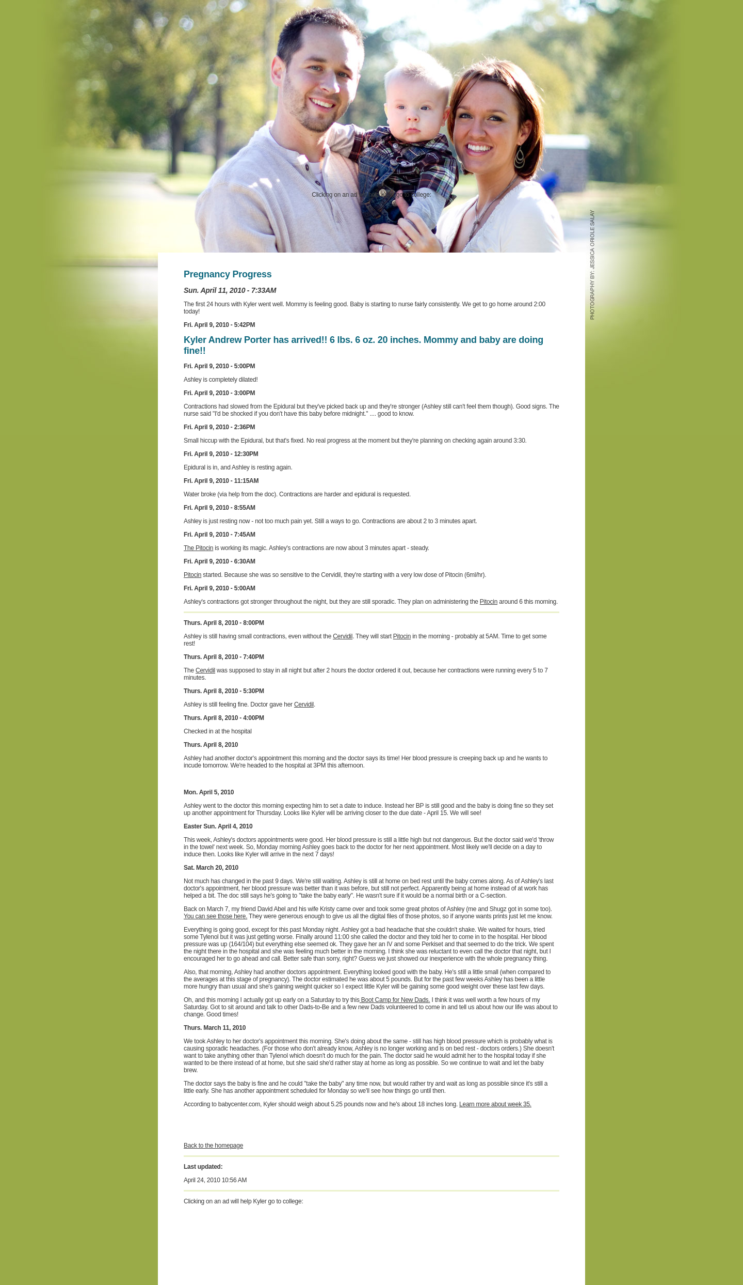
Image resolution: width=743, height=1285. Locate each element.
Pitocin (192, 574)
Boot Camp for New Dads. (395, 1000)
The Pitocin (198, 548)
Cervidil (342, 636)
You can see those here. (215, 916)
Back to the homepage (213, 1145)
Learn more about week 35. (495, 1104)
